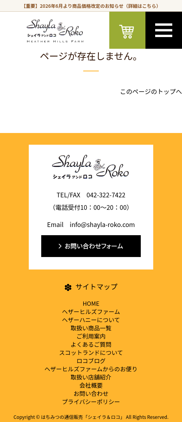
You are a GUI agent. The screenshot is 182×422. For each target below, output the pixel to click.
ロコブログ (90, 360)
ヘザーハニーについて (91, 320)
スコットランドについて (91, 352)
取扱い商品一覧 (90, 328)
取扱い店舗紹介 (90, 377)
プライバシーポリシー (91, 401)
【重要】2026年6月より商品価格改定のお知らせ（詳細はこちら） (91, 5)
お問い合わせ (91, 393)
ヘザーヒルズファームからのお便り (91, 369)
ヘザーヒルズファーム (91, 311)
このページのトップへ (151, 91)
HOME (90, 303)
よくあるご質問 (90, 344)
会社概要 (91, 385)
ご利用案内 (90, 336)
